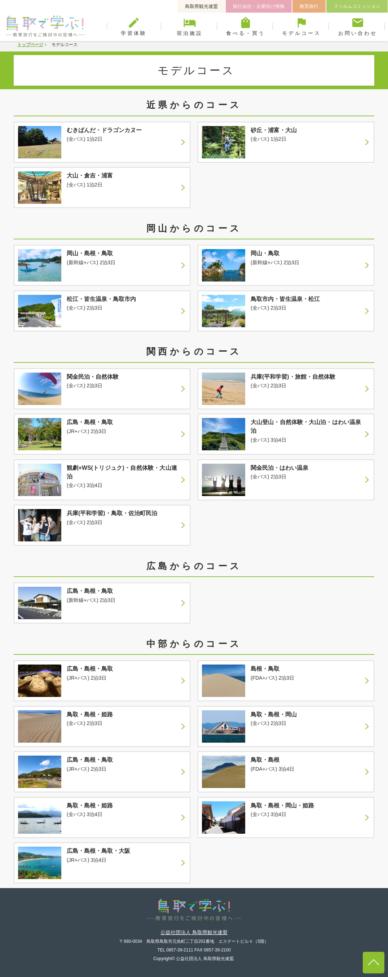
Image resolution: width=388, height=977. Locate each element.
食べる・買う (246, 26)
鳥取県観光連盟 (201, 6)
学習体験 (134, 26)
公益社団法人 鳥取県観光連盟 (194, 932)
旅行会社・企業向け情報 (259, 6)
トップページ (30, 44)
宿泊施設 (190, 26)
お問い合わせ (357, 26)
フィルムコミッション (357, 6)
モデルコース (301, 26)
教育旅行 (309, 6)
